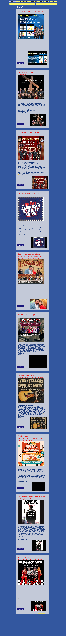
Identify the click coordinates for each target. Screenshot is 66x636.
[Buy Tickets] (20, 63)
